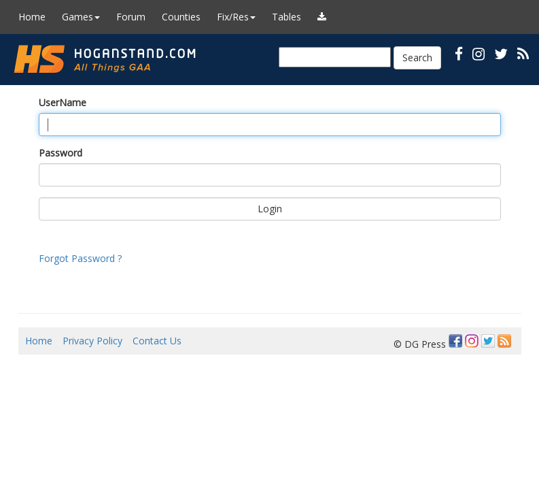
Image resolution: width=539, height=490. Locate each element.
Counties (181, 16)
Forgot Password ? (80, 258)
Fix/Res (236, 16)
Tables (286, 16)
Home (32, 16)
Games (81, 16)
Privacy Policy (92, 340)
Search (417, 57)
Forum (130, 16)
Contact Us (157, 340)
